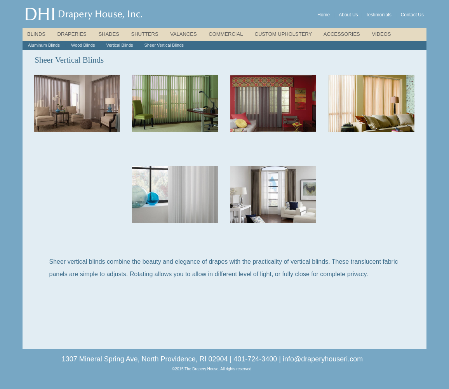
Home (323, 15)
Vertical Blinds (119, 45)
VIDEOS (381, 34)
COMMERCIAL (226, 34)
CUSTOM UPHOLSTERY (283, 34)
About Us (348, 15)
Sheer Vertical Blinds (164, 45)
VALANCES (183, 34)
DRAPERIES (72, 34)
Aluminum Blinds (44, 45)
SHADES (108, 34)
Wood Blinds (83, 45)
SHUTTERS (144, 34)
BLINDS (36, 34)
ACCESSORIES (342, 34)
